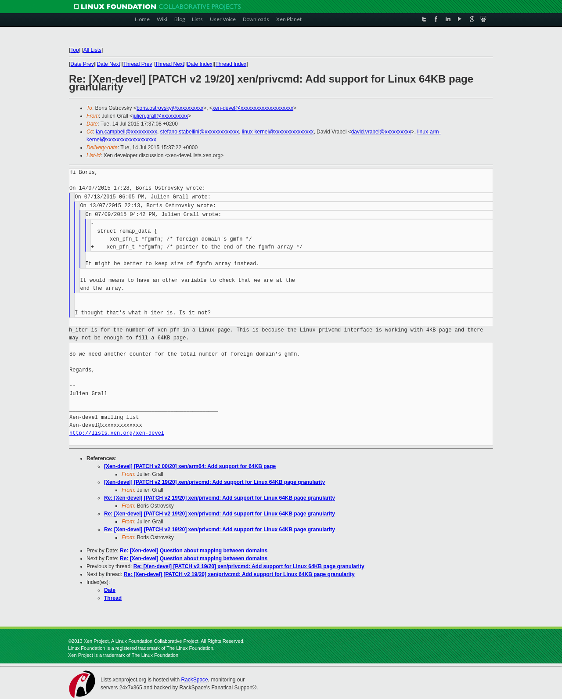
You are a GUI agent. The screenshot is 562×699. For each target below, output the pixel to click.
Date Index (200, 64)
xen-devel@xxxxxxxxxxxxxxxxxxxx (253, 108)
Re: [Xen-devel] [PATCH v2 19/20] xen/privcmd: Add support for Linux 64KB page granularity (219, 498)
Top (74, 50)
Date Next (108, 64)
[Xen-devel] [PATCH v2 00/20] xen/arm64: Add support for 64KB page (190, 466)
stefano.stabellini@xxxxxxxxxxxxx (199, 132)
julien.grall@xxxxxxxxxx (160, 116)
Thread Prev (137, 64)
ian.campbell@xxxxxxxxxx (126, 132)
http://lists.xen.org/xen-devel (116, 433)
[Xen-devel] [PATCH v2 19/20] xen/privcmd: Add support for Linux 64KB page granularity (214, 482)
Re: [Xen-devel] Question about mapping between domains (193, 551)
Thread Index (231, 64)
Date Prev (82, 64)
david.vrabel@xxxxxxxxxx (381, 132)
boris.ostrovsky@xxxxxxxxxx (170, 108)
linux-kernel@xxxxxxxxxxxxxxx (278, 132)
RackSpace (194, 680)
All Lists (92, 50)
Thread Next (169, 64)
